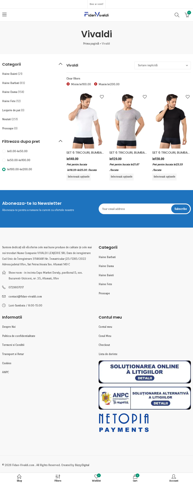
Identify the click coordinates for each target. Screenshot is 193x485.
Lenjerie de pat (11, 110)
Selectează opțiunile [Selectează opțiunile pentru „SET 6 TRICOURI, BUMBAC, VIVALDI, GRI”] (121, 176)
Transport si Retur (13, 354)
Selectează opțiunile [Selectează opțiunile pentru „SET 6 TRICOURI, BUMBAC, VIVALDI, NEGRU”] (164, 176)
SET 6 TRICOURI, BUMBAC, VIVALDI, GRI (138, 152)
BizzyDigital (82, 465)
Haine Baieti (9, 73)
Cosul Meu (105, 336)
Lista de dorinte (108, 354)
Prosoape (7, 128)
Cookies (6, 363)
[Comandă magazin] (163, 65)
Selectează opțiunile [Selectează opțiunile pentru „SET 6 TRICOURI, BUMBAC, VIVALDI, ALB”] (78, 176)
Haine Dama (9, 92)
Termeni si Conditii (13, 344)
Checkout (104, 344)
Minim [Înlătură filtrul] (81, 84)
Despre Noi (9, 326)
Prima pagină (91, 43)
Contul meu (105, 326)
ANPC (5, 372)
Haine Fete (9, 101)
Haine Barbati (10, 83)
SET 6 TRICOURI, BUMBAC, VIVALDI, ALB (95, 152)
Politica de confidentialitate (18, 336)
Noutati (6, 119)
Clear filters (73, 78)
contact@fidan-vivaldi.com (25, 296)
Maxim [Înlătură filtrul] (109, 84)
